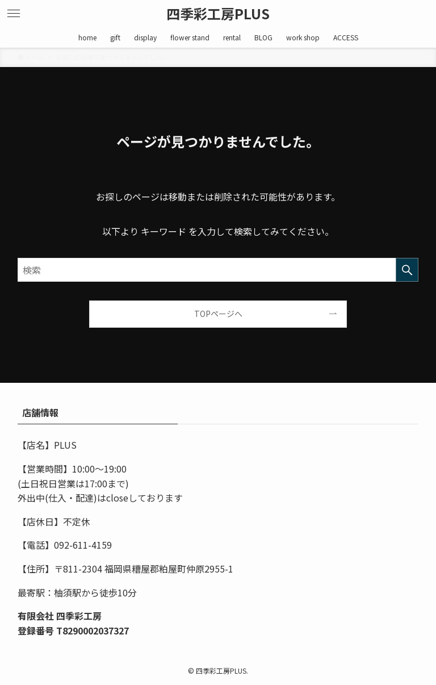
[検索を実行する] (407, 270)
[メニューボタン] (13, 13)
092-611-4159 (83, 545)
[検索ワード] (218, 270)
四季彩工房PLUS (218, 13)
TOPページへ (218, 313)
